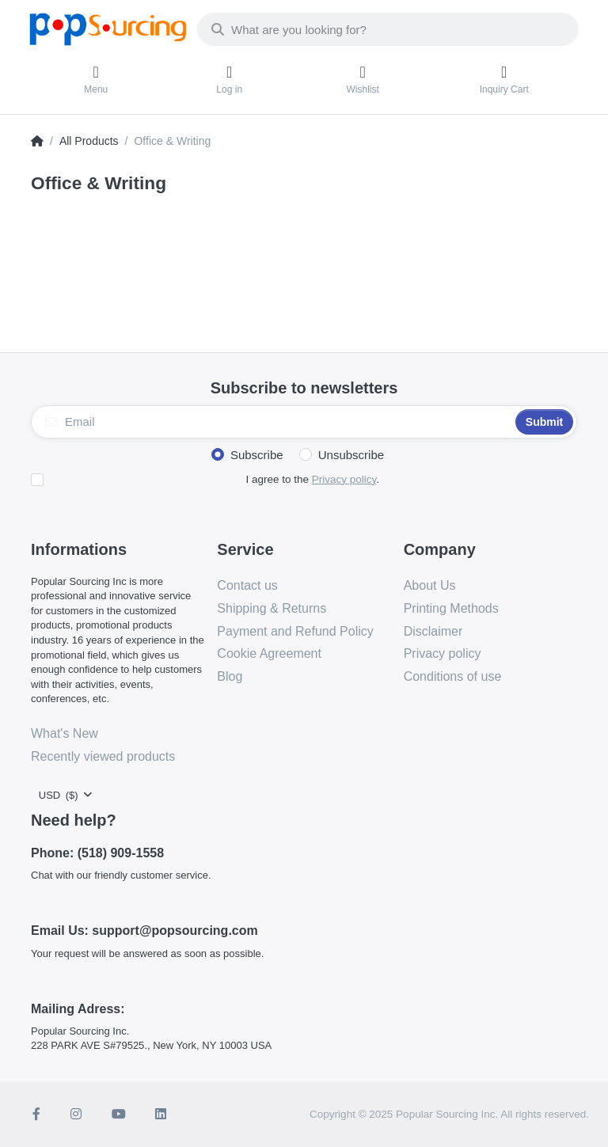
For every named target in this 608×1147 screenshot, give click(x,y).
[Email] (271, 422)
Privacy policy (344, 479)
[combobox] (388, 29)
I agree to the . (312, 479)
